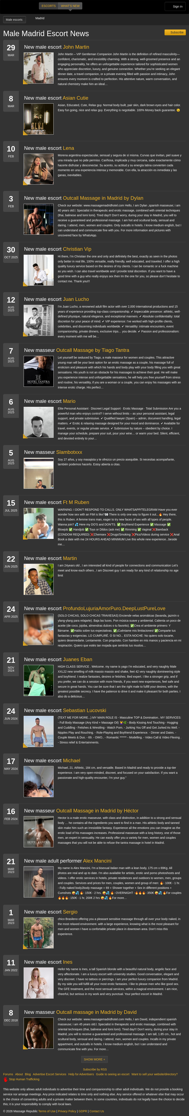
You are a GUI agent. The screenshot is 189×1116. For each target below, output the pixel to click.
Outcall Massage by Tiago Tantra (92, 350)
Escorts (49, 6)
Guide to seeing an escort (113, 1074)
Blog (28, 1074)
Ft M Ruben (76, 502)
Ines (67, 962)
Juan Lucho (76, 299)
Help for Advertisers (81, 1074)
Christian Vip (77, 249)
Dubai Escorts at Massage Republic (17, 7)
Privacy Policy (67, 1111)
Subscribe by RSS (94, 1069)
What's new (70, 6)
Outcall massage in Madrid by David (96, 1012)
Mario (69, 401)
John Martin (76, 47)
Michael (71, 760)
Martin (70, 558)
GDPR (83, 1111)
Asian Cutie (75, 98)
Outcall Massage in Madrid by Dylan (103, 198)
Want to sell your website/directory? (154, 1074)
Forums (8, 1074)
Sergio (70, 912)
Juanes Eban (77, 659)
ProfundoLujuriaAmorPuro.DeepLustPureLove (114, 608)
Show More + (94, 1059)
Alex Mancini (97, 861)
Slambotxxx (69, 452)
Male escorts (14, 19)
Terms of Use (46, 1111)
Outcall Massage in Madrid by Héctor (97, 810)
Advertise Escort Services (49, 1074)
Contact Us (96, 1111)
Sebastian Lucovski (84, 710)
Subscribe (177, 32)
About (19, 1074)
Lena (68, 148)
